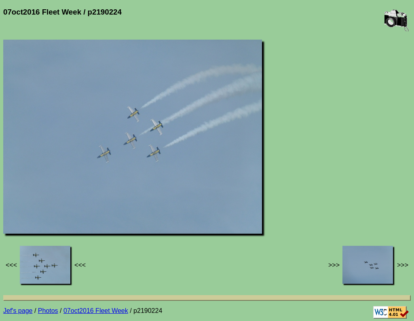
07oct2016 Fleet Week (95, 310)
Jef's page (17, 310)
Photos (48, 310)
